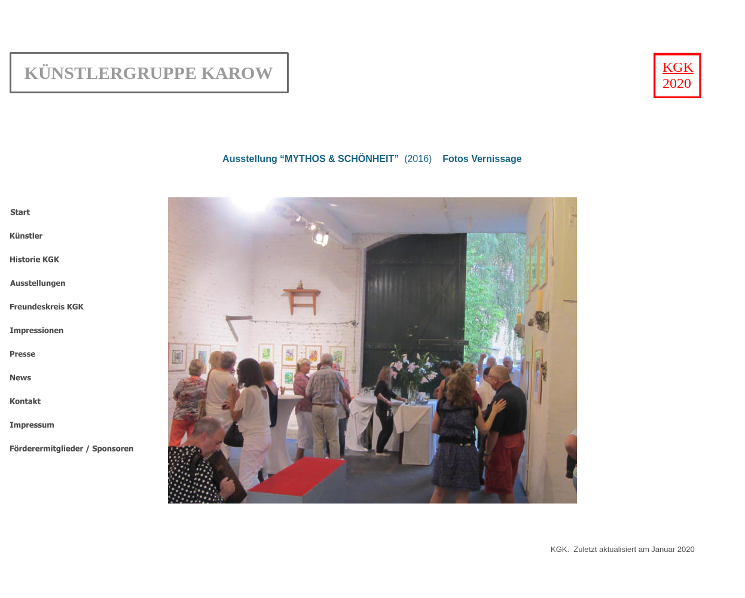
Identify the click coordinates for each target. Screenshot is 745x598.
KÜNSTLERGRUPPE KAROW (149, 73)
